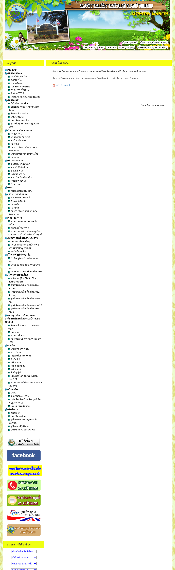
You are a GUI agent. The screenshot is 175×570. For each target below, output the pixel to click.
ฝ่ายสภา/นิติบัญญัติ (19, 137)
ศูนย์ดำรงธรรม (17, 180)
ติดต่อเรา (11, 409)
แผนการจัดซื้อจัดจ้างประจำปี (21, 238)
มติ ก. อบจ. (15, 362)
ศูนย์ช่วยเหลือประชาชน (22, 429)
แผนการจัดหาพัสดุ (19, 241)
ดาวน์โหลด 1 (61, 85)
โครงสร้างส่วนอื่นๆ (16, 275)
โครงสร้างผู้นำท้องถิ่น (17, 254)
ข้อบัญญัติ (14, 372)
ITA (8, 187)
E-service (14, 184)
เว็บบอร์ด (11, 389)
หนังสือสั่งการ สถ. (18, 349)
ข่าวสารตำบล (14, 160)
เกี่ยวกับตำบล (13, 73)
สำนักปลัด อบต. (17, 140)
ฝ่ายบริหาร (15, 133)
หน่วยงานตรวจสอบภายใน (23, 154)
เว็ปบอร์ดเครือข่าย (19, 406)
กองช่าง (13, 157)
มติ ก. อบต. (15, 369)
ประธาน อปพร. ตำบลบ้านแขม (25, 271)
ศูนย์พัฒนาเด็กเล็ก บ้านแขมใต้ (25, 305)
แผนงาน (14, 332)
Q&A (12, 392)
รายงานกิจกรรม (17, 335)
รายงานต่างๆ (13, 217)
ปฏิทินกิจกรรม (16, 174)
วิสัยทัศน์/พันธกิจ (18, 103)
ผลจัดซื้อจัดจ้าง (17, 251)
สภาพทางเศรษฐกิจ (19, 86)
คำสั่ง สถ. (14, 359)
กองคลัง (13, 143)
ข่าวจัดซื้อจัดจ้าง (18, 167)
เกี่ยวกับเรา (12, 100)
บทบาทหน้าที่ (16, 117)
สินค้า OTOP (16, 93)
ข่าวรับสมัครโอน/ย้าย (20, 177)
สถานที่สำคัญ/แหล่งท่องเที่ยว (24, 96)
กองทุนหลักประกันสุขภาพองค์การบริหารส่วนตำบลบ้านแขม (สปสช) (22, 318)
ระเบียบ (10, 345)
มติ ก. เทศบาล (16, 365)
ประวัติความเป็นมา (19, 76)
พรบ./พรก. (14, 352)
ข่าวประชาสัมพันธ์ (19, 164)
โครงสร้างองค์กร (18, 113)
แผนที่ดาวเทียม (17, 416)
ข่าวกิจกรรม (15, 170)
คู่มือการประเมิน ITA (20, 190)
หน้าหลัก (11, 69)
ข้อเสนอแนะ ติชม (18, 396)
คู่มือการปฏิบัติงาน (18, 426)
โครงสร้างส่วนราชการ (18, 130)
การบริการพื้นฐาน (18, 90)
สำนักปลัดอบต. (17, 201)
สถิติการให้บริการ (18, 227)
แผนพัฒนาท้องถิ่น (18, 120)
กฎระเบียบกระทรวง (19, 355)
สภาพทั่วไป (15, 80)
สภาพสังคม (15, 83)
